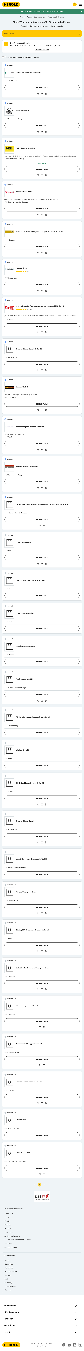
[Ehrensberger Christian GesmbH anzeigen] (9, 427)
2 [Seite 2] (44, 1185)
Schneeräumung (10, 1247)
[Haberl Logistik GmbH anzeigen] (9, 149)
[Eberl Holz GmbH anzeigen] (9, 543)
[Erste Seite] (34, 1184)
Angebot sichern (42, 50)
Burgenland (8, 1264)
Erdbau (7, 1217)
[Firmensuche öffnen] (75, 4)
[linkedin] (74, 1345)
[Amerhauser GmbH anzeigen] (9, 192)
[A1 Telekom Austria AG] (42, 1196)
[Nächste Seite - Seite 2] (50, 1184)
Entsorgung (8, 1232)
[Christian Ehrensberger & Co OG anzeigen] (9, 783)
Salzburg (7, 1275)
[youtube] (69, 1345)
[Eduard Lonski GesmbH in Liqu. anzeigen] (9, 1082)
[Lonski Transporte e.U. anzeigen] (9, 646)
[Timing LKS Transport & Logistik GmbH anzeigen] (9, 930)
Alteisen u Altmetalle (12, 1236)
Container (8, 1225)
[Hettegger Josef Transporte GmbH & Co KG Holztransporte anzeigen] (9, 505)
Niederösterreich (10, 1271)
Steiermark (8, 1268)
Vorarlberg (8, 1283)
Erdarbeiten (8, 1214)
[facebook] (63, 1345)
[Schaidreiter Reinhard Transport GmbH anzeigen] (9, 968)
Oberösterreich (10, 1286)
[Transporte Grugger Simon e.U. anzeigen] (9, 1044)
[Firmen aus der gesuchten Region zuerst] (3, 57)
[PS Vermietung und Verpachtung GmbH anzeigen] (9, 717)
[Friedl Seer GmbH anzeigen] (9, 1153)
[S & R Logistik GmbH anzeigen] (9, 614)
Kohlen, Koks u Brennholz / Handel (17, 1240)
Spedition (8, 1243)
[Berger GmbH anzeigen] (9, 387)
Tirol (6, 1279)
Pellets (7, 1221)
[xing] (80, 1345)
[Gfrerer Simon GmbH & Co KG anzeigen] (9, 349)
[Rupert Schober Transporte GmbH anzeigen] (9, 581)
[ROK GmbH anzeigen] (9, 1120)
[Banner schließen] (81, 11)
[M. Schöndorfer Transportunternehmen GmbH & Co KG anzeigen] (9, 308)
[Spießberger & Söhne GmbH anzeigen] (9, 73)
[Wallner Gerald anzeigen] (9, 750)
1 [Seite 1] (39, 1185)
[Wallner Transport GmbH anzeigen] (9, 467)
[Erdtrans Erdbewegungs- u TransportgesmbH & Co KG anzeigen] (9, 232)
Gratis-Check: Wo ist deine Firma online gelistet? (42, 11)
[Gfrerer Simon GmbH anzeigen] (9, 821)
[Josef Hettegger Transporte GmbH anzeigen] (9, 859)
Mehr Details (42, 88)
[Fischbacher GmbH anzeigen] (9, 679)
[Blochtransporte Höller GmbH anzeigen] (9, 1006)
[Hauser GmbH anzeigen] (9, 270)
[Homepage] (11, 4)
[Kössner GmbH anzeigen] (9, 111)
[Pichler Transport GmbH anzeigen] (9, 892)
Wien (6, 1260)
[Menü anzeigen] (80, 4)
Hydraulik (7, 1228)
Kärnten (7, 1290)
